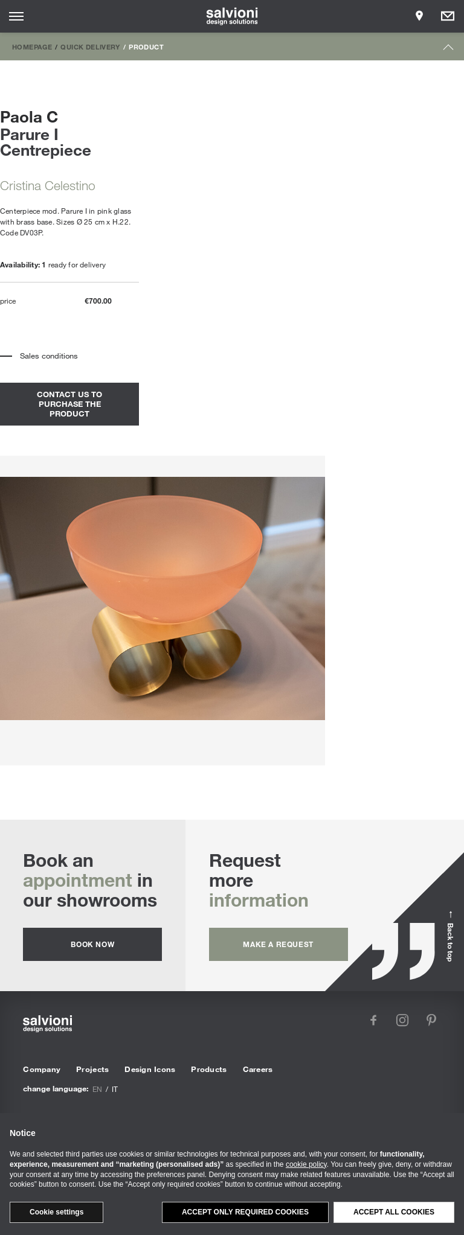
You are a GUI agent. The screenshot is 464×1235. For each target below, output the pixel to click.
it (115, 1089)
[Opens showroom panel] (419, 16)
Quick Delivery (90, 46)
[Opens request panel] (447, 16)
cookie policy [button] (306, 1164)
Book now (92, 944)
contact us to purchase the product (69, 403)
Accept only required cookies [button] (245, 1212)
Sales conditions (49, 355)
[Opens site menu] (16, 16)
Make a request (278, 944)
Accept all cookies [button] (393, 1212)
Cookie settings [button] (56, 1212)
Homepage (32, 46)
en (97, 1089)
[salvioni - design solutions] (232, 16)
